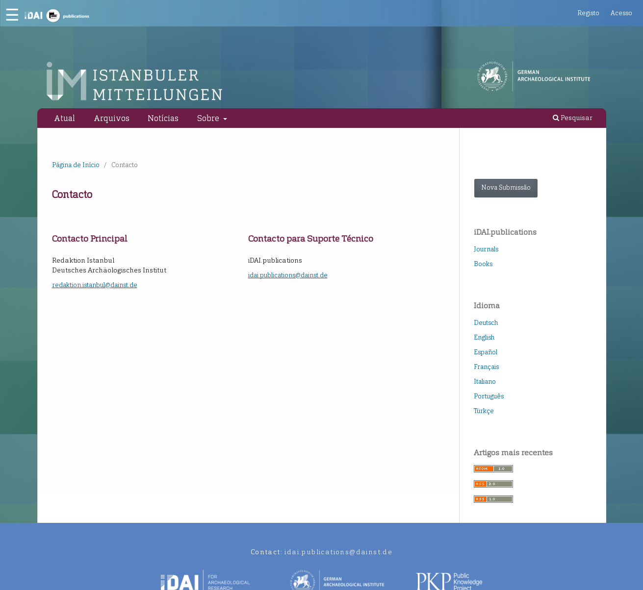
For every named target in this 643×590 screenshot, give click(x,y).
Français (486, 367)
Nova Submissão (506, 187)
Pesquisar (572, 118)
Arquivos (111, 118)
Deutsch (486, 323)
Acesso (621, 13)
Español (485, 352)
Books (483, 264)
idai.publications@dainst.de (288, 275)
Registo (588, 13)
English (484, 337)
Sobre (209, 118)
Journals (486, 249)
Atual (64, 118)
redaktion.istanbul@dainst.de (94, 285)
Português (489, 396)
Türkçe (484, 411)
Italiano (485, 381)
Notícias (163, 118)
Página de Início (76, 165)
